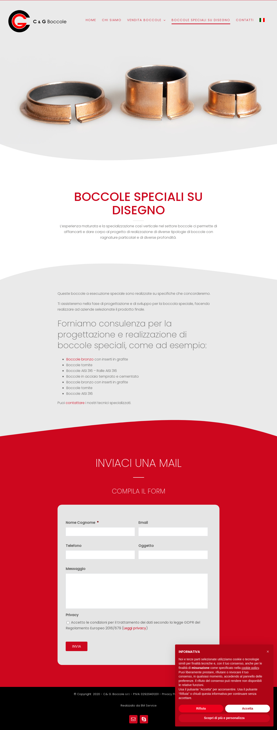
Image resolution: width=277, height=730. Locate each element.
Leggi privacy (134, 628)
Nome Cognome (82, 523)
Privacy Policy (171, 690)
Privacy (72, 615)
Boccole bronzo (80, 359)
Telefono (73, 546)
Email (143, 523)
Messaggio (75, 569)
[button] (267, 651)
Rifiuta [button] (201, 708)
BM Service (149, 701)
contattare (75, 402)
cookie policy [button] (250, 668)
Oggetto (146, 546)
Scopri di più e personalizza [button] (224, 718)
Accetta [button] (247, 708)
